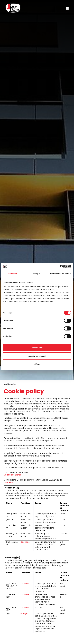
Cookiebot (9, 482)
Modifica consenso (12, 474)
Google (24, 613)
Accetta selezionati (36, 356)
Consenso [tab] (12, 274)
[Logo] (13, 8)
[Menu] (67, 8)
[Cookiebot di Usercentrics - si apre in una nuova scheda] (60, 266)
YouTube (25, 583)
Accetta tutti (37, 348)
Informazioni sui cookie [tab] (60, 274)
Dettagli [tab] (36, 274)
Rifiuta (37, 364)
